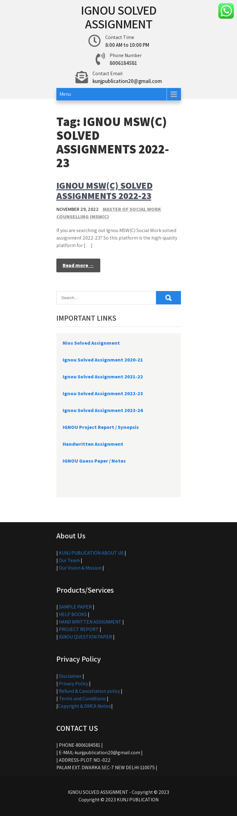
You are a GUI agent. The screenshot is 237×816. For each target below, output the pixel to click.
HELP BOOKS (73, 614)
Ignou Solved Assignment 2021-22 (103, 376)
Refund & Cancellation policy (89, 691)
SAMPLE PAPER (75, 607)
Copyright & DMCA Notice (84, 706)
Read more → (78, 265)
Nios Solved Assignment (91, 343)
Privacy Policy (73, 683)
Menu (65, 94)
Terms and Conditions (82, 698)
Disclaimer (70, 676)
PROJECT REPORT (79, 629)
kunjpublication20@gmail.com (127, 81)
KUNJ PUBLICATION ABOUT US (91, 553)
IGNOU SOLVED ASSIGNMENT (118, 17)
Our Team (69, 560)
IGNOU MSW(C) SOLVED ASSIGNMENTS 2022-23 (104, 190)
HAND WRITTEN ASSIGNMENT (90, 622)
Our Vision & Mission (80, 568)
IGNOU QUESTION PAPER (85, 637)
